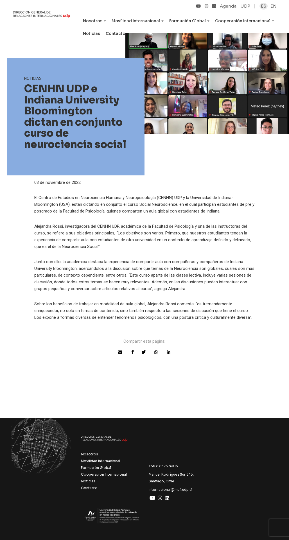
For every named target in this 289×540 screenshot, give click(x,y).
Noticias (91, 33)
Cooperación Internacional (104, 474)
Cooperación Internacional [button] (244, 20)
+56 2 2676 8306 (163, 466)
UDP (245, 6)
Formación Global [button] (189, 20)
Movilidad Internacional (100, 461)
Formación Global (96, 468)
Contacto (115, 33)
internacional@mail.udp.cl (170, 489)
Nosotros (89, 454)
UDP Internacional (42, 18)
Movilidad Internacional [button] (138, 20)
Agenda (228, 6)
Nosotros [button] (94, 20)
